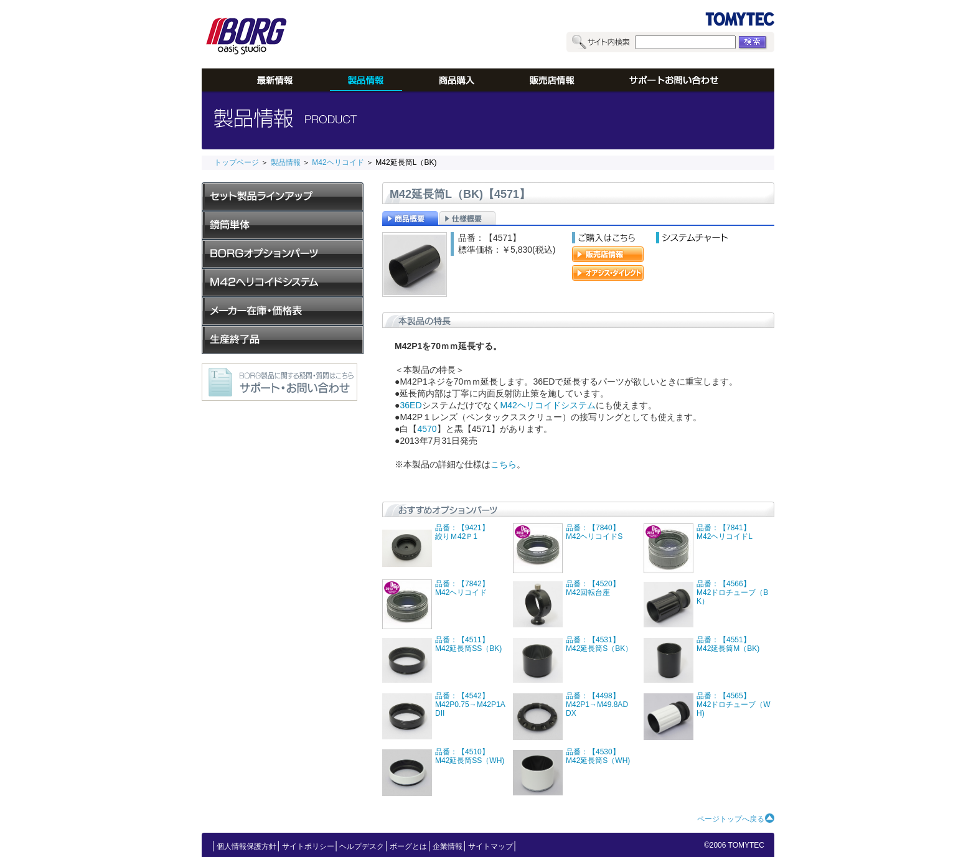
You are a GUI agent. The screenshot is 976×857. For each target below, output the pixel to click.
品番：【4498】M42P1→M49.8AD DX (601, 704)
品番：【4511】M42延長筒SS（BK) (468, 644)
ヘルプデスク (361, 846)
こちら (503, 464)
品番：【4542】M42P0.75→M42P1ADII (470, 704)
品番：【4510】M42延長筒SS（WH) (469, 756)
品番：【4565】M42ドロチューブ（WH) (734, 704)
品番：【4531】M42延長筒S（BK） (599, 644)
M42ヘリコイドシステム (548, 405)
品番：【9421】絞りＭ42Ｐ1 (462, 532)
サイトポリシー (308, 846)
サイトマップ (490, 846)
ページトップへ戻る (730, 819)
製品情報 (286, 162)
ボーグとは (408, 846)
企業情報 (447, 846)
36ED (410, 405)
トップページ (236, 162)
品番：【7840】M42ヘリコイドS (594, 532)
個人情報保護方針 (246, 846)
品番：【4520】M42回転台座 (593, 588)
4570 (426, 429)
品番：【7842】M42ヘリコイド (462, 588)
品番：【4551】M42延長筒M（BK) (728, 644)
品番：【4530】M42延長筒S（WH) (598, 756)
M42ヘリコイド (337, 162)
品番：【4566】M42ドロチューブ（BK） (732, 592)
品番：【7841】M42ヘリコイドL (725, 532)
